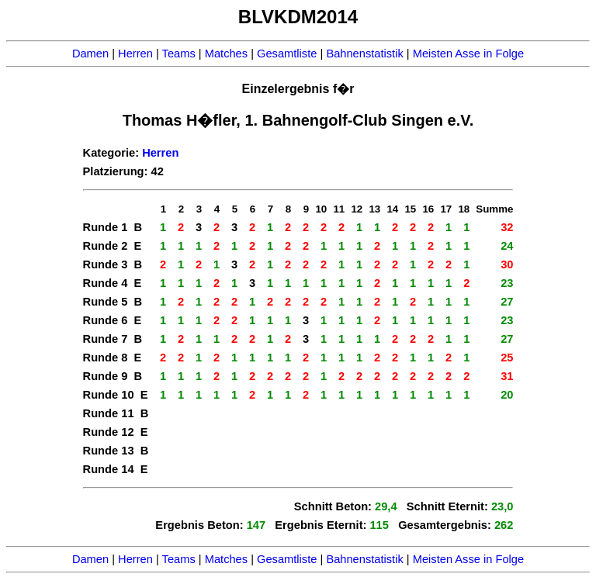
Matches (226, 53)
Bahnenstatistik (364, 53)
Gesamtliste (287, 53)
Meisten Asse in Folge (468, 53)
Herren (135, 53)
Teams (179, 53)
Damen (90, 53)
